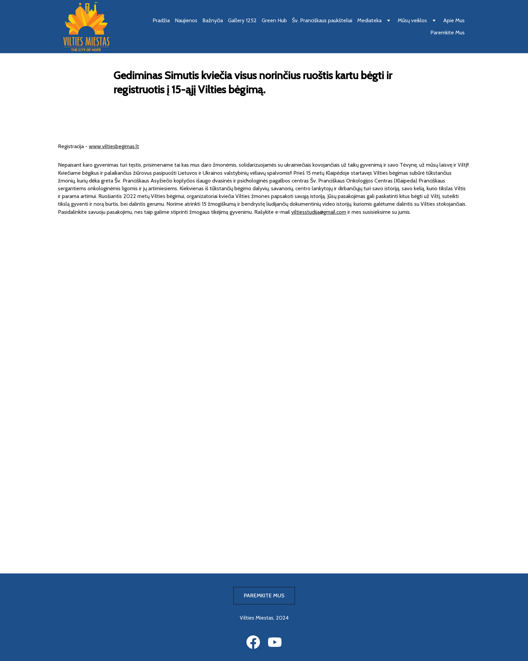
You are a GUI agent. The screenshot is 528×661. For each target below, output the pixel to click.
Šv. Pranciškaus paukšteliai (322, 20)
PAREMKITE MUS (264, 595)
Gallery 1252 (242, 20)
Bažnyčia (212, 20)
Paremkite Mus (447, 32)
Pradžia (161, 20)
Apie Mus (454, 20)
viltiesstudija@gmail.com (318, 212)
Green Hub (274, 20)
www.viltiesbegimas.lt (114, 146)
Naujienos (186, 20)
